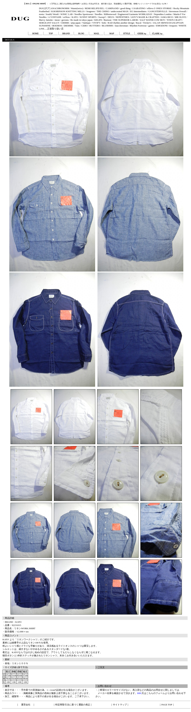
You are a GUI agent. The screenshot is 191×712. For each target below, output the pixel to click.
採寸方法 (22, 667)
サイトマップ (120, 704)
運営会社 (25, 704)
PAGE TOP (166, 704)
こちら (149, 693)
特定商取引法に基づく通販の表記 (72, 704)
